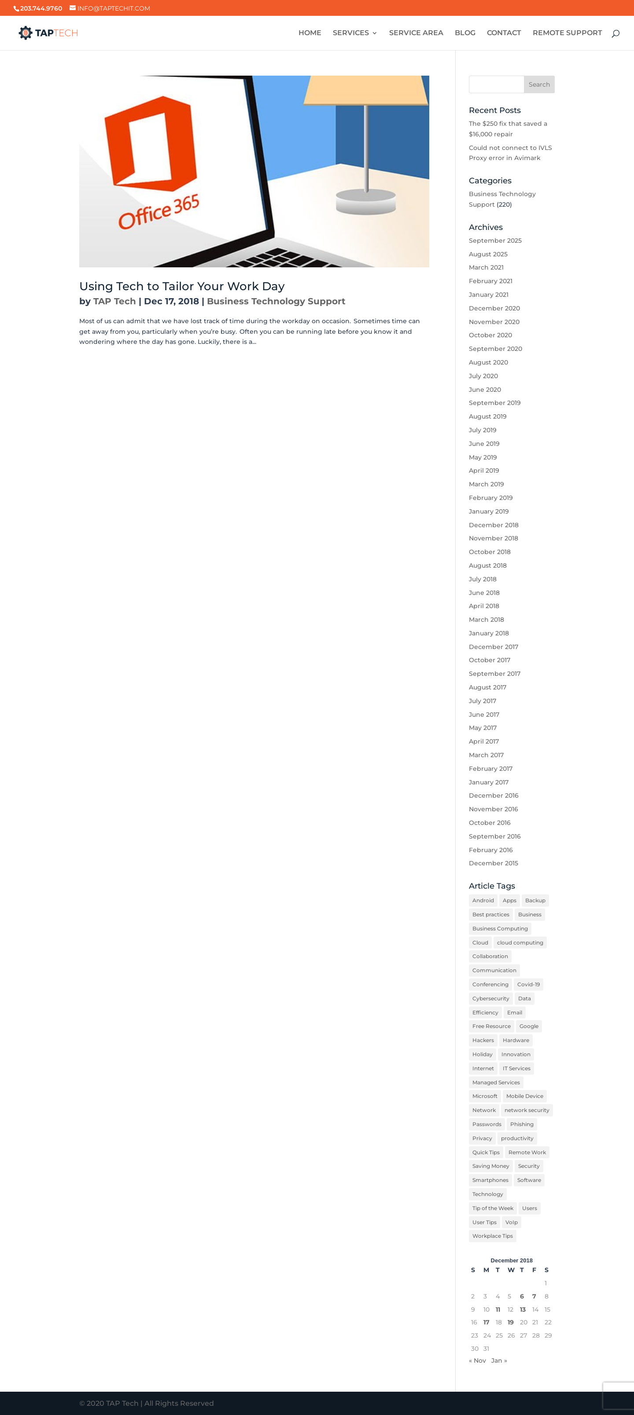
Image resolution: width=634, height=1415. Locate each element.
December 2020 (494, 308)
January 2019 (489, 511)
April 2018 (484, 606)
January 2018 (489, 633)
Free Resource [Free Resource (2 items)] (491, 1026)
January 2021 (489, 295)
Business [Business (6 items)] (530, 914)
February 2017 (490, 769)
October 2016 (490, 823)
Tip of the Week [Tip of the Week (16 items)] (492, 1208)
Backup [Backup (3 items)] (535, 900)
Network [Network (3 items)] (484, 1110)
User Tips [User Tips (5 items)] (484, 1222)
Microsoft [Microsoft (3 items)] (485, 1096)
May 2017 (483, 728)
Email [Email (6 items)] (514, 1012)
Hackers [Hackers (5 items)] (483, 1040)
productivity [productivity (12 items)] (517, 1138)
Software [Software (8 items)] (529, 1180)
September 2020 (495, 349)
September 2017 (494, 674)
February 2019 (491, 498)
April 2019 (484, 470)
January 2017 (489, 782)
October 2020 (490, 335)
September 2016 (495, 836)
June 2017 (484, 714)
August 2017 (487, 687)
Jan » (499, 1360)
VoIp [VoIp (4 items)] (511, 1222)
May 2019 (483, 457)
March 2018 (486, 620)
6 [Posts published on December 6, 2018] (522, 1296)
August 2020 (488, 362)
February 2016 (491, 850)
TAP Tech (114, 301)
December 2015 (493, 863)
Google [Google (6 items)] (529, 1026)
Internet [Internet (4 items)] (483, 1068)
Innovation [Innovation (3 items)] (516, 1054)
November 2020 (494, 322)
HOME (310, 33)
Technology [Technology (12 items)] (487, 1194)
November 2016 (493, 809)
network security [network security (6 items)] (527, 1110)
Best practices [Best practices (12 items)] (490, 914)
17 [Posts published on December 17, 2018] (486, 1322)
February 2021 (490, 281)
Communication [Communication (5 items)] (494, 970)
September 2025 (495, 240)
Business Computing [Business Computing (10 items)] (500, 928)
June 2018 (484, 593)
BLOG (465, 33)
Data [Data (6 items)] (524, 998)
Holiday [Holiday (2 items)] (482, 1054)
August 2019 (488, 416)
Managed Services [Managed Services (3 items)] (496, 1082)
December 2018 (494, 525)
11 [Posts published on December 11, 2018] (498, 1309)
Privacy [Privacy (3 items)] (482, 1138)
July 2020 (483, 376)
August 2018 (488, 565)
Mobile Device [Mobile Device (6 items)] (524, 1096)
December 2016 (494, 795)
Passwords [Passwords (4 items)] (486, 1124)
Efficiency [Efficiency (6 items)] (485, 1012)
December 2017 (493, 647)
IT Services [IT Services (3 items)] (517, 1068)
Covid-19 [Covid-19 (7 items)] (528, 984)
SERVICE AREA (416, 33)
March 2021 (486, 267)
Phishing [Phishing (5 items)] (522, 1124)
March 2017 (486, 755)
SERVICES (351, 33)
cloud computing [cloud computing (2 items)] (520, 942)
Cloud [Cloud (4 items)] (480, 942)
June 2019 (484, 444)
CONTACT (504, 33)
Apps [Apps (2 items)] (509, 900)
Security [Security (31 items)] (529, 1166)
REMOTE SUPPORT (567, 33)
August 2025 (488, 254)
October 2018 (490, 552)
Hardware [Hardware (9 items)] (516, 1040)
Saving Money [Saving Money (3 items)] (490, 1166)
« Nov (477, 1360)
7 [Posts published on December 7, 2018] (534, 1296)
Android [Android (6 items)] (483, 900)
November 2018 (493, 538)
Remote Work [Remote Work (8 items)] (527, 1152)
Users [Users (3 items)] (529, 1208)
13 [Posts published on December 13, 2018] (523, 1309)
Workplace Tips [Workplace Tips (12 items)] (492, 1236)
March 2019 (486, 484)
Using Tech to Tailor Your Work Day (182, 286)
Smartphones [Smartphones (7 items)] (490, 1180)
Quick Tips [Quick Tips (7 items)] (486, 1152)
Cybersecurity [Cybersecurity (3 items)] (490, 998)
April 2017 (484, 741)
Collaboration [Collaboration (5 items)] (490, 956)
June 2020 (485, 390)
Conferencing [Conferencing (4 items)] (490, 984)
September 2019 (495, 403)
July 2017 (482, 701)
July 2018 (483, 579)
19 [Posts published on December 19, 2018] (511, 1322)
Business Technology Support (276, 301)
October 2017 (489, 660)
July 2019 (483, 430)
